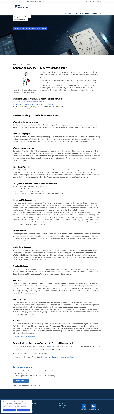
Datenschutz (62, 405)
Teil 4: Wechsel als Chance (24, 109)
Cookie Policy (62, 407)
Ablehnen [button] (9, 410)
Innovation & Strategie (18, 64)
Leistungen (68, 13)
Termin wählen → (21, 380)
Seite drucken (90, 1)
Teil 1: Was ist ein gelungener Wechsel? (29, 102)
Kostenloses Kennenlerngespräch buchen (30, 28)
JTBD (76, 13)
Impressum (61, 403)
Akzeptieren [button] (23, 410)
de (99, 1)
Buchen (94, 13)
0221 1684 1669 (34, 385)
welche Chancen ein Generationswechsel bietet (56, 357)
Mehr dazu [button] (24, 406)
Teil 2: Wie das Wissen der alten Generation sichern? (34, 104)
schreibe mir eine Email (47, 346)
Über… (87, 13)
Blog (81, 13)
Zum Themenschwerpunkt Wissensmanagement (31, 353)
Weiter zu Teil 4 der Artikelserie (24, 337)
